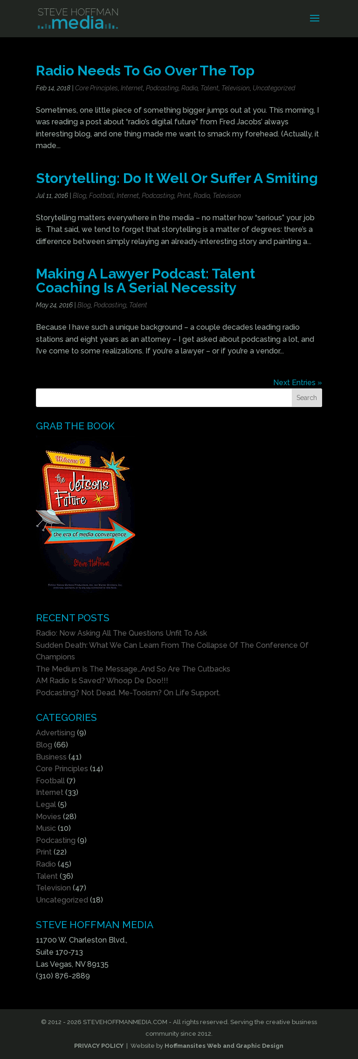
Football (101, 195)
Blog (79, 195)
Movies (48, 816)
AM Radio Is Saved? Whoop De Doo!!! (102, 680)
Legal (46, 804)
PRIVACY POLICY (99, 1045)
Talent (209, 88)
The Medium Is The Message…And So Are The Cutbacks (133, 669)
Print (184, 195)
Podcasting (162, 88)
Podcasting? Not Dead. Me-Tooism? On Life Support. (128, 692)
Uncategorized (274, 88)
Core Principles (96, 88)
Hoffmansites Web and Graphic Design (224, 1045)
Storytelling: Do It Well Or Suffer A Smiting (177, 178)
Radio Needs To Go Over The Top (145, 70)
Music (46, 828)
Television (235, 88)
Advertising (55, 732)
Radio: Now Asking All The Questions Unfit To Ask (121, 633)
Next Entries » (297, 382)
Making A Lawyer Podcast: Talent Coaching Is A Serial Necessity (145, 280)
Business (51, 757)
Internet (132, 88)
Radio (189, 88)
